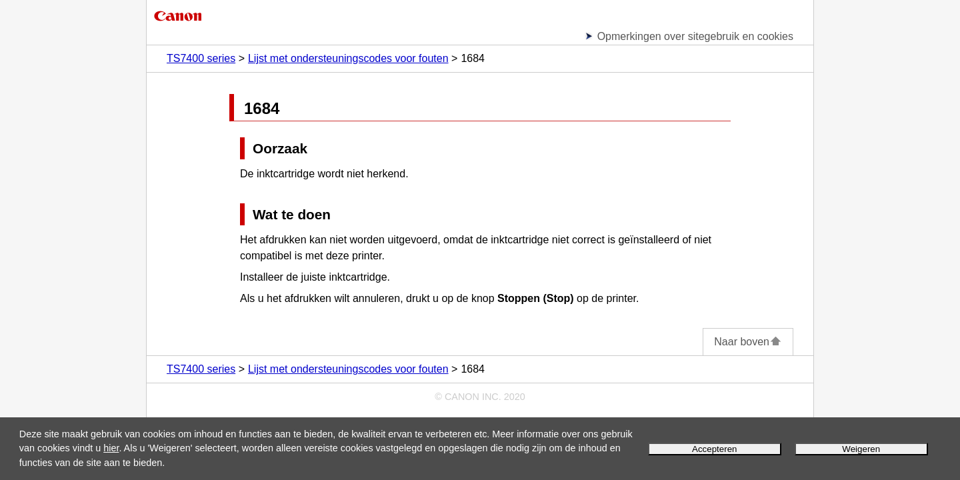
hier (111, 448)
